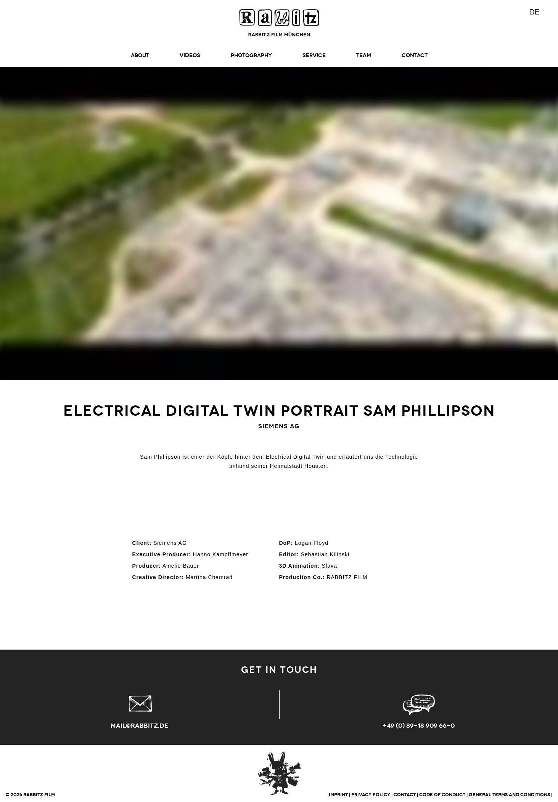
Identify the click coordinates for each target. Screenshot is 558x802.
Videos (190, 55)
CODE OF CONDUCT (442, 794)
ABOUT (140, 55)
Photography (251, 55)
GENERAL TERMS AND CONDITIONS (509, 794)
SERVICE (314, 55)
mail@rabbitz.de (139, 725)
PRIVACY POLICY (370, 794)
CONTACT (415, 55)
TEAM (363, 55)
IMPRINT (338, 794)
